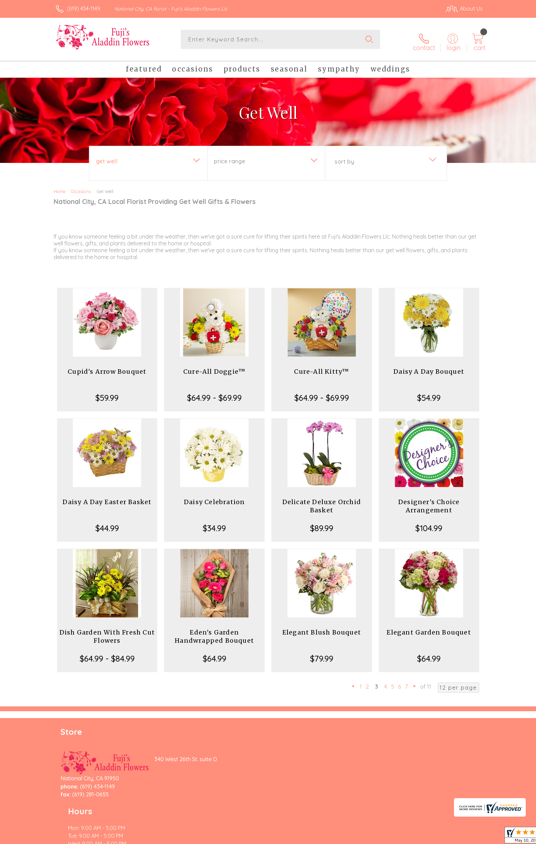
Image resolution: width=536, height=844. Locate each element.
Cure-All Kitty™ (321, 368)
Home (60, 187)
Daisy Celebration (214, 498)
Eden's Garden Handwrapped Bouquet (214, 633)
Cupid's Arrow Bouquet (107, 368)
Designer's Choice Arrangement (428, 502)
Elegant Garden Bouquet (429, 628)
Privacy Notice (373, 837)
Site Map (464, 837)
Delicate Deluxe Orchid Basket (321, 502)
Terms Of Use (333, 837)
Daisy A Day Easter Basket (107, 498)
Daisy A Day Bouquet (428, 368)
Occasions (81, 187)
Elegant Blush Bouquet (321, 628)
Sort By (344, 157)
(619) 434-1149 (83, 8)
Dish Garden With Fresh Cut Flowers (107, 633)
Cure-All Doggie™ (214, 368)
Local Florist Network (422, 837)
